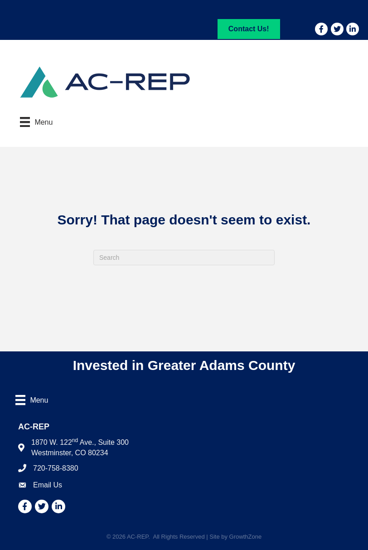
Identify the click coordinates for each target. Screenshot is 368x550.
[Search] (184, 257)
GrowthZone (245, 536)
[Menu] (36, 122)
